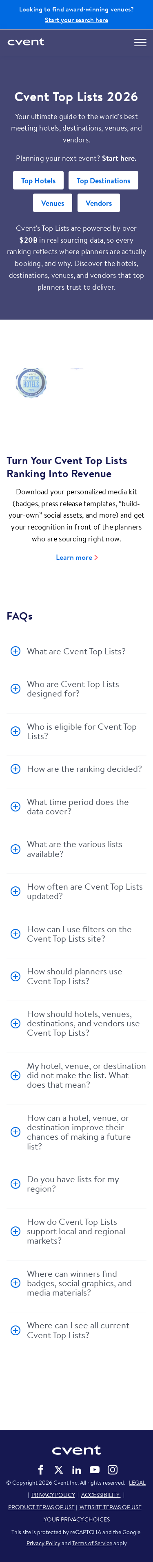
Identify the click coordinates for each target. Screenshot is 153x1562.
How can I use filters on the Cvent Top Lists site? (79, 933)
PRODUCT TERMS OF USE (41, 1507)
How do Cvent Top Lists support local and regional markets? (76, 1231)
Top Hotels (38, 181)
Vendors (99, 203)
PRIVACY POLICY (53, 1495)
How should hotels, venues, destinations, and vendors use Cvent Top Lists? (83, 1023)
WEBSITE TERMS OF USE (111, 1507)
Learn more (74, 557)
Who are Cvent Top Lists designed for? (73, 688)
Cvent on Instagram (113, 1470)
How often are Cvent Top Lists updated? (85, 891)
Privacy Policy (43, 1543)
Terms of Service (92, 1543)
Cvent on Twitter (59, 1470)
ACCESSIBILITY (101, 1495)
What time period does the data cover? (78, 806)
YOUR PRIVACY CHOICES (77, 1519)
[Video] (76, 400)
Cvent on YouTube (95, 1470)
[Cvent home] (27, 42)
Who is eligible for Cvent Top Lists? (82, 731)
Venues (52, 203)
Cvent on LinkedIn (77, 1470)
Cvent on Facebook (41, 1470)
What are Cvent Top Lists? (76, 651)
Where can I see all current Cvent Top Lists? (78, 1330)
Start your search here (76, 19)
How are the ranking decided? (84, 768)
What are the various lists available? (74, 848)
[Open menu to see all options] (140, 42)
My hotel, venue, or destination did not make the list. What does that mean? (86, 1075)
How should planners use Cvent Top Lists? (74, 976)
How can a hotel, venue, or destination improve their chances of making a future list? (79, 1131)
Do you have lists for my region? (73, 1184)
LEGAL (137, 1483)
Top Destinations (103, 181)
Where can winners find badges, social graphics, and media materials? (79, 1283)
